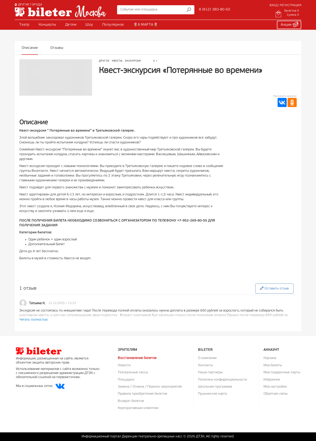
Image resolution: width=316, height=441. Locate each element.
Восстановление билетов (137, 358)
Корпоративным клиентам (138, 408)
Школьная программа (215, 387)
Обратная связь (275, 394)
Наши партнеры (210, 372)
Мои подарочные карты (281, 372)
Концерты (47, 25)
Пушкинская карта (212, 394)
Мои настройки (275, 387)
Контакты (205, 365)
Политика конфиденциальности (222, 379)
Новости (124, 365)
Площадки (126, 379)
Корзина (269, 358)
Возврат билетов (131, 401)
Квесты (117, 61)
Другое (104, 61)
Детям (71, 25)
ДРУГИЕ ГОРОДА (28, 4)
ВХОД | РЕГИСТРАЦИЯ (285, 5)
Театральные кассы (133, 372)
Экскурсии (133, 61)
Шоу (89, 25)
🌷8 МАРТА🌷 (145, 25)
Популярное (113, 25)
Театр (24, 25)
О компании (207, 358)
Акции (289, 24)
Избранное (271, 379)
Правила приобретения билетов (142, 394)
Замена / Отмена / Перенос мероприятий (150, 387)
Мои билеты (272, 365)
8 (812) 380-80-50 (214, 9)
